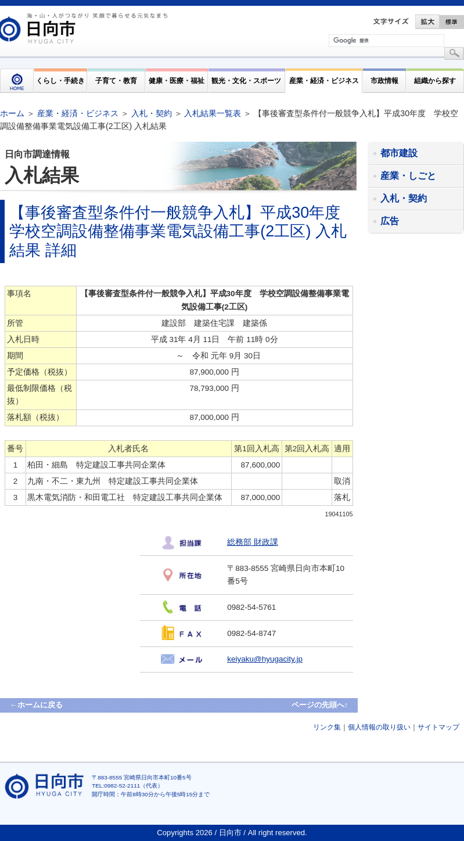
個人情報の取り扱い (379, 727)
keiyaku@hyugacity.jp (265, 659)
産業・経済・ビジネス (324, 80)
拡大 (427, 22)
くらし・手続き (60, 80)
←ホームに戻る (36, 704)
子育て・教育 (116, 80)
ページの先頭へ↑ (320, 704)
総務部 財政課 (252, 542)
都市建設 (399, 153)
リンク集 (327, 727)
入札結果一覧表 (212, 113)
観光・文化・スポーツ (246, 80)
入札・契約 (151, 113)
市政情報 (384, 80)
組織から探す (435, 80)
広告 (389, 221)
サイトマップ (438, 727)
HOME (17, 81)
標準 (452, 22)
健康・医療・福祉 (176, 80)
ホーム (12, 113)
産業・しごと (408, 176)
